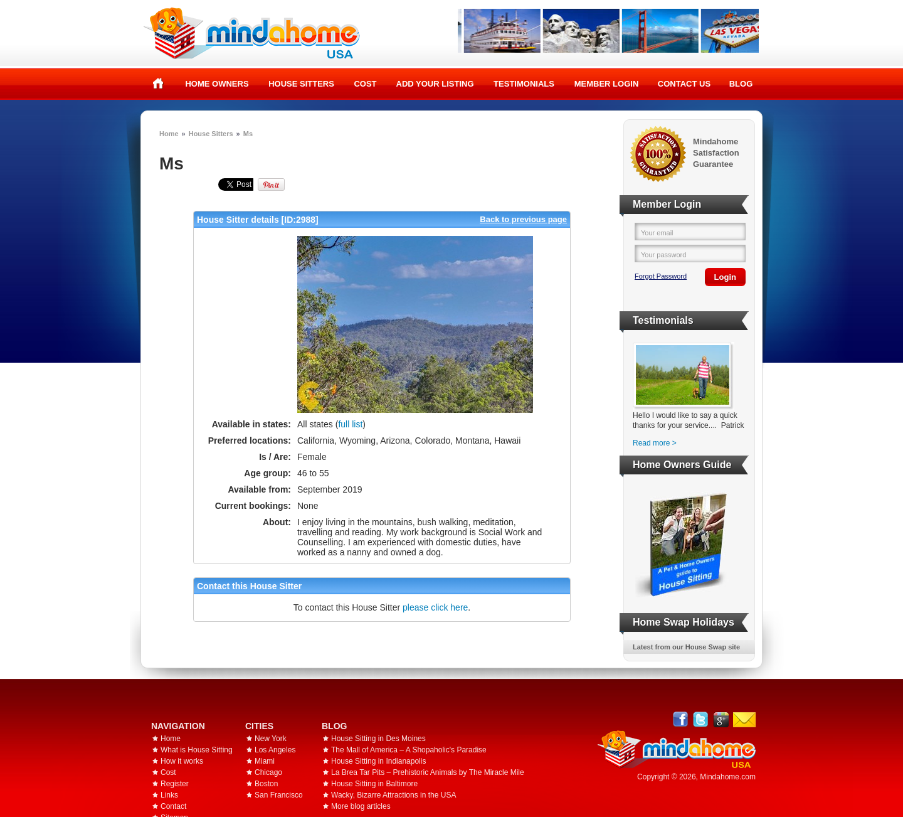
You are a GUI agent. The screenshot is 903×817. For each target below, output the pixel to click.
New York (271, 738)
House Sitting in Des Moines (378, 738)
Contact (173, 806)
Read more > (655, 443)
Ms (248, 133)
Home (158, 83)
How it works (182, 761)
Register (175, 783)
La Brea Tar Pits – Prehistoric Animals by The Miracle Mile (427, 772)
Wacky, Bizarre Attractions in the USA (393, 795)
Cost (365, 83)
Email (744, 719)
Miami (265, 761)
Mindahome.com (728, 776)
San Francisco (279, 795)
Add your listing (435, 83)
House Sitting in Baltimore (374, 783)
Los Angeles (275, 749)
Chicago (268, 772)
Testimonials (524, 83)
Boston (266, 783)
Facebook (681, 719)
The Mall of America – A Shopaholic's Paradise (409, 749)
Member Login (606, 83)
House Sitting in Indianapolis (378, 761)
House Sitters (301, 83)
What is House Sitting (197, 749)
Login (725, 277)
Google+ (721, 719)
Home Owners (216, 83)
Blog (741, 83)
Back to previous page (523, 219)
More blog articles (361, 806)
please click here (435, 607)
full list (350, 424)
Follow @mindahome (701, 719)
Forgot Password (661, 276)
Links (169, 795)
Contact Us (684, 83)
